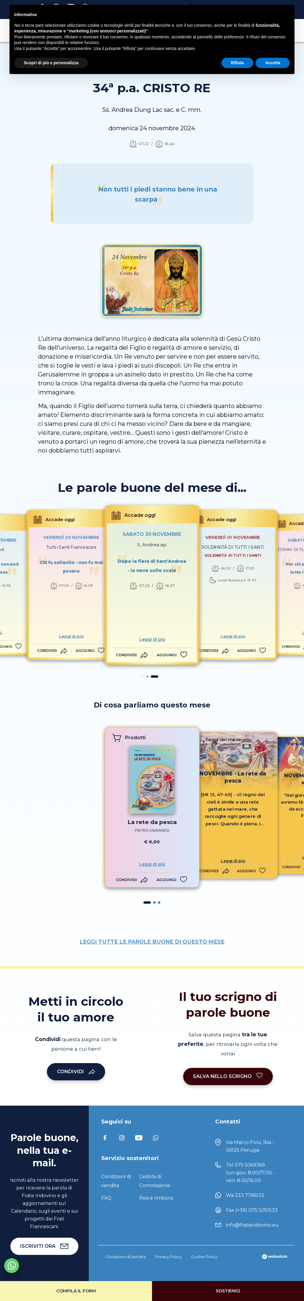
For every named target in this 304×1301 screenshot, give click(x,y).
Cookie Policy (204, 1257)
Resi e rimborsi (156, 1198)
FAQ (106, 1198)
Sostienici (228, 1291)
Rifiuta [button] (237, 62)
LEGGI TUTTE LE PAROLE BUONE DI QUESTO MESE (152, 942)
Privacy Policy (168, 1257)
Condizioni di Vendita (125, 1257)
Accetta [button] (272, 62)
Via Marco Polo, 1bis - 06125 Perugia (250, 1146)
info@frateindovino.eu (252, 1225)
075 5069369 (250, 1165)
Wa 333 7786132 (245, 1195)
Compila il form (76, 1291)
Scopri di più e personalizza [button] (51, 62)
